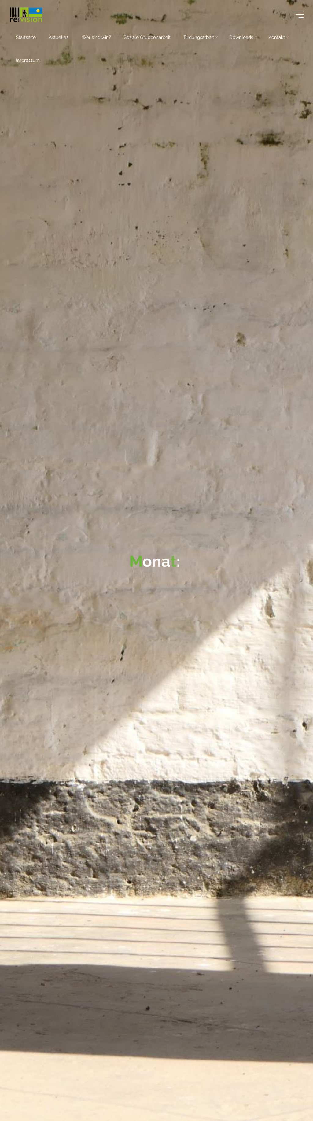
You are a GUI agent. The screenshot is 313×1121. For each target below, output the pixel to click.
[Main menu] (298, 15)
